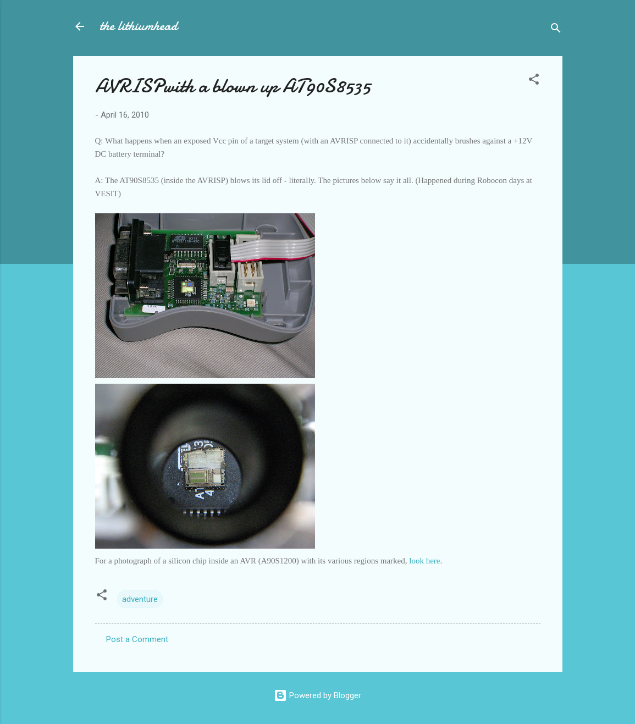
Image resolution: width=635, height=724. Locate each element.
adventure (140, 599)
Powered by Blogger (317, 695)
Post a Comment (137, 639)
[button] (533, 81)
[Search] (555, 30)
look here (424, 560)
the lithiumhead (139, 26)
